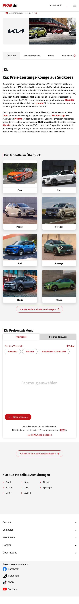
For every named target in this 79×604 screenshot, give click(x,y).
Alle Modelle (68, 55)
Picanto (18, 118)
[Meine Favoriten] (67, 5)
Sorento (8, 487)
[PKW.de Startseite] (6, 13)
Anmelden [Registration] (55, 5)
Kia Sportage (58, 115)
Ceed (5, 115)
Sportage (46, 487)
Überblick (11, 55)
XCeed (26, 493)
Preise (51, 55)
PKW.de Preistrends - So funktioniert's (39, 426)
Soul (25, 487)
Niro (25, 482)
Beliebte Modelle (32, 55)
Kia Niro (7, 125)
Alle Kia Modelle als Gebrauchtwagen (39, 309)
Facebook (13, 576)
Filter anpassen (18, 417)
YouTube (12, 596)
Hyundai (69, 100)
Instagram (13, 583)
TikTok (11, 590)
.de (63, 430)
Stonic (7, 493)
